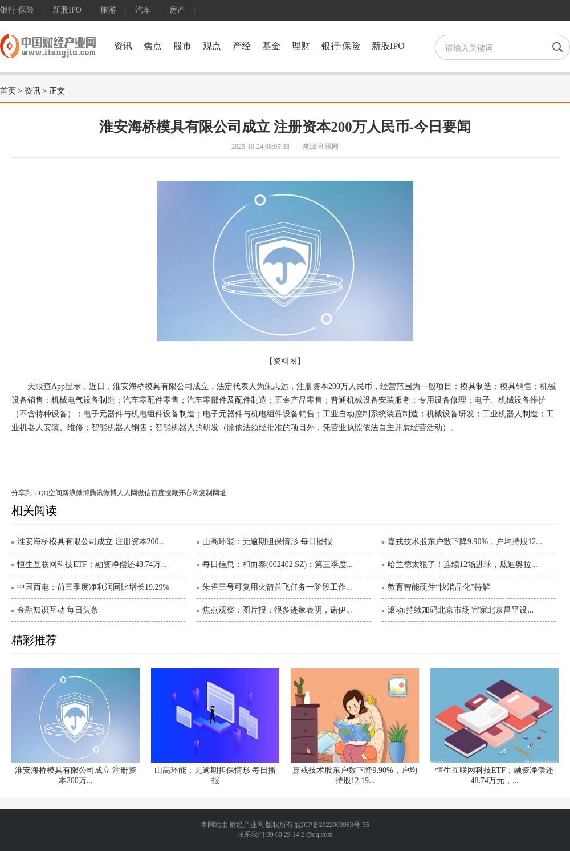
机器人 (151, 452)
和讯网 (328, 147)
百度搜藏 (164, 493)
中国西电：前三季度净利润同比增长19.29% (93, 587)
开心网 (188, 493)
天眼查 (91, 452)
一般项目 (121, 452)
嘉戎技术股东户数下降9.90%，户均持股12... (465, 541)
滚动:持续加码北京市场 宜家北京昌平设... (461, 610)
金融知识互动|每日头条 (58, 610)
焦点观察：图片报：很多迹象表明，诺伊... (277, 610)
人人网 (127, 493)
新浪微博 (75, 493)
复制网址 (212, 493)
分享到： (25, 493)
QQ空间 (50, 493)
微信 (144, 493)
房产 (177, 10)
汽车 (143, 10)
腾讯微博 (103, 493)
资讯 (123, 46)
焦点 (153, 46)
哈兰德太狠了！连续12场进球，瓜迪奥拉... (463, 564)
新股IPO (67, 10)
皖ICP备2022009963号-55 (332, 825)
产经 (242, 46)
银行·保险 (17, 10)
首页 (8, 91)
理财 (301, 46)
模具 (70, 452)
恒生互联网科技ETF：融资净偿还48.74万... (92, 564)
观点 (212, 46)
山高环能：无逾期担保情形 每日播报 (267, 541)
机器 (173, 452)
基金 (271, 46)
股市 (182, 46)
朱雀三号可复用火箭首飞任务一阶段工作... (277, 587)
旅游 (108, 10)
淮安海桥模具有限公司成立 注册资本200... (91, 541)
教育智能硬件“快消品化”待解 (439, 587)
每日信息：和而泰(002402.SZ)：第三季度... (277, 564)
